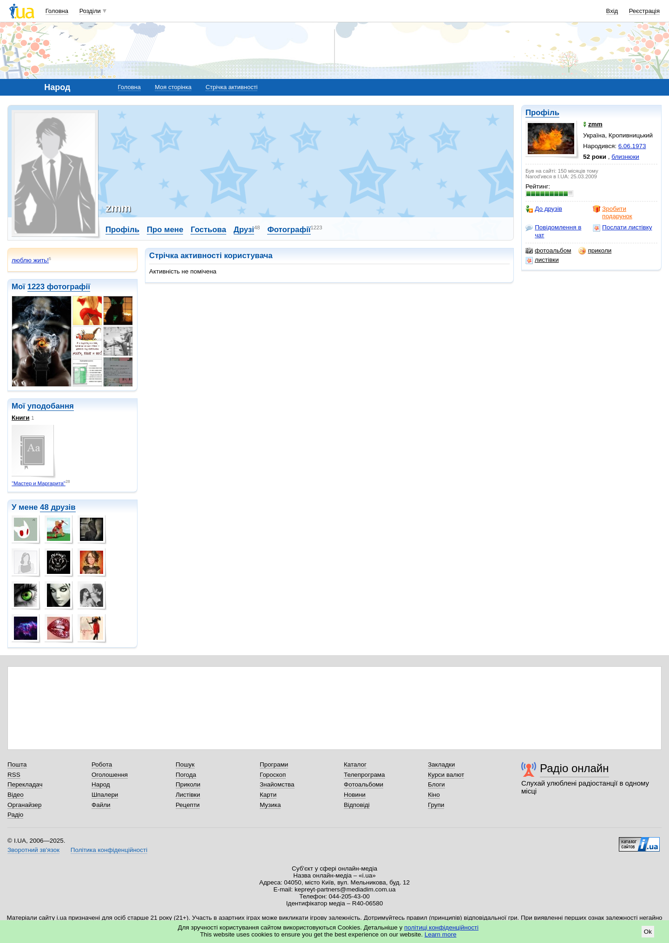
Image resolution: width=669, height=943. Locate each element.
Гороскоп (273, 774)
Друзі (244, 229)
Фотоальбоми (363, 784)
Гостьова (208, 229)
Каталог (355, 764)
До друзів (543, 209)
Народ (101, 784)
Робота (102, 764)
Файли (101, 804)
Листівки (188, 794)
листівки (542, 260)
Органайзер (24, 804)
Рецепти (188, 804)
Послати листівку (622, 227)
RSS (13, 774)
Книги (20, 417)
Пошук (185, 764)
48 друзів (58, 507)
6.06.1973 (632, 146)
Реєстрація (644, 10)
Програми (274, 764)
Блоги (436, 784)
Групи (436, 804)
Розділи (90, 10)
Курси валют (446, 774)
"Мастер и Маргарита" (39, 483)
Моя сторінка (173, 87)
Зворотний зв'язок (33, 849)
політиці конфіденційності (441, 927)
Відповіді (357, 804)
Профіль (542, 112)
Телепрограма (364, 774)
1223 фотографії (58, 286)
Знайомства (277, 784)
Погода (186, 774)
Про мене (165, 229)
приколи (594, 250)
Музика (270, 804)
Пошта (16, 764)
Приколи (188, 784)
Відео (15, 794)
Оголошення (110, 774)
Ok (648, 931)
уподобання (50, 406)
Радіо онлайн (574, 768)
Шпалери (105, 794)
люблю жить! (30, 260)
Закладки (441, 764)
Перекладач (24, 784)
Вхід (612, 10)
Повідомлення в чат (553, 231)
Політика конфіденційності (109, 849)
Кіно (434, 794)
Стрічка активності (231, 87)
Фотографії (288, 229)
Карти (268, 794)
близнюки (625, 156)
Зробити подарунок (612, 212)
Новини (355, 794)
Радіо (15, 814)
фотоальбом (548, 250)
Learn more (441, 934)
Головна (57, 10)
